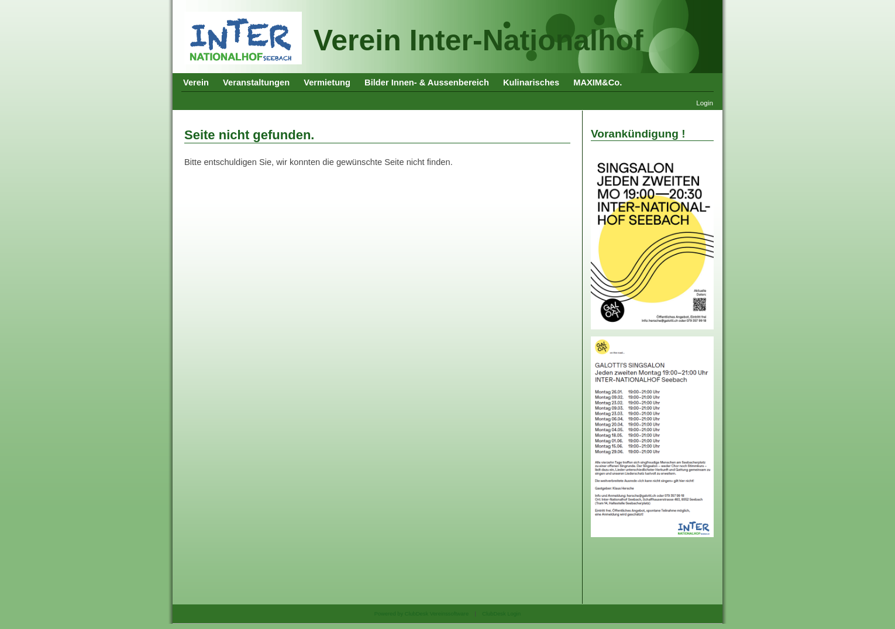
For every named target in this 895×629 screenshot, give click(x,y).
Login (704, 102)
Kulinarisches (531, 82)
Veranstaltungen (256, 82)
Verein (196, 82)
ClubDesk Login (501, 614)
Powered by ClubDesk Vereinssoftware (421, 614)
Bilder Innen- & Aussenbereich (426, 82)
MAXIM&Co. (597, 82)
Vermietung (327, 82)
